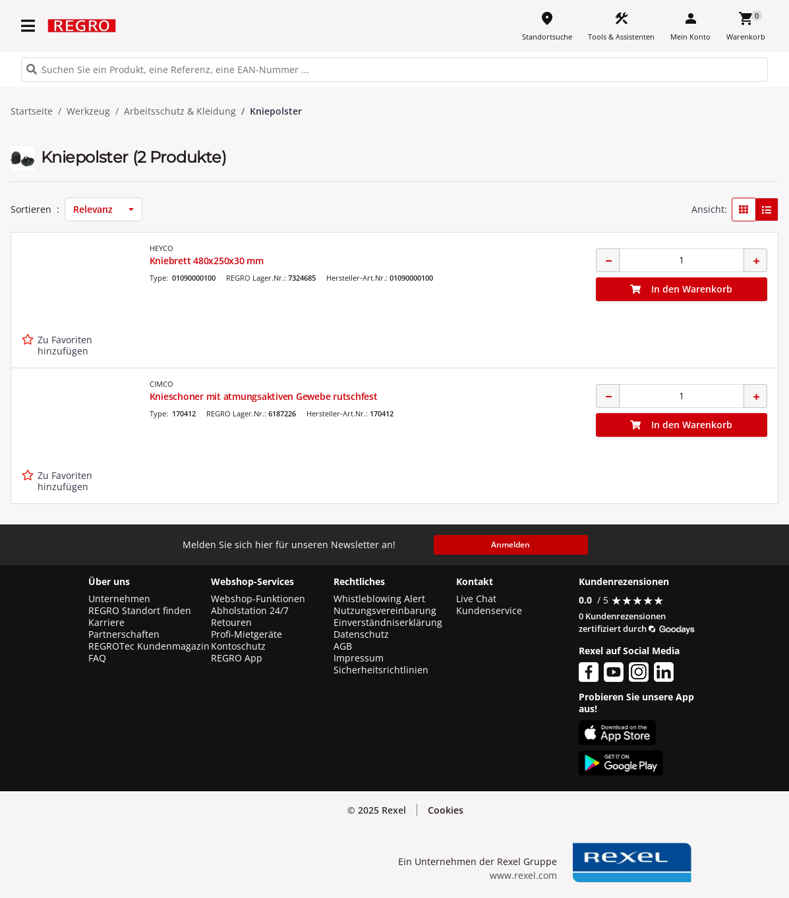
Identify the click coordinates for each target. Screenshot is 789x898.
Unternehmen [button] (119, 599)
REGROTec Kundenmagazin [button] (149, 646)
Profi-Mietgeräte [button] (246, 634)
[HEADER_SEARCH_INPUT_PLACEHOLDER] (394, 69)
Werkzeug (88, 111)
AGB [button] (343, 646)
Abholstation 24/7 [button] (250, 611)
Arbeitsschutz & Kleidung (180, 111)
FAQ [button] (97, 658)
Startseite (32, 111)
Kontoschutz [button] (238, 646)
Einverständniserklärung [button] (388, 623)
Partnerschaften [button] (124, 634)
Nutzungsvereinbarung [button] (385, 611)
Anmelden (510, 544)
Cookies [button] (445, 810)
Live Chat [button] (476, 599)
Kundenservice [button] (489, 611)
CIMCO (161, 384)
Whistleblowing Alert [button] (379, 599)
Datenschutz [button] (361, 634)
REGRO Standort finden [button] (139, 611)
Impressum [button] (359, 658)
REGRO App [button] (236, 658)
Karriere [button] (106, 623)
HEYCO (161, 248)
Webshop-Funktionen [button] (258, 599)
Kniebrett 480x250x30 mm (207, 260)
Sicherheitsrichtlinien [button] (381, 670)
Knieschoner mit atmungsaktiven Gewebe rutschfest (264, 396)
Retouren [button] (231, 623)
